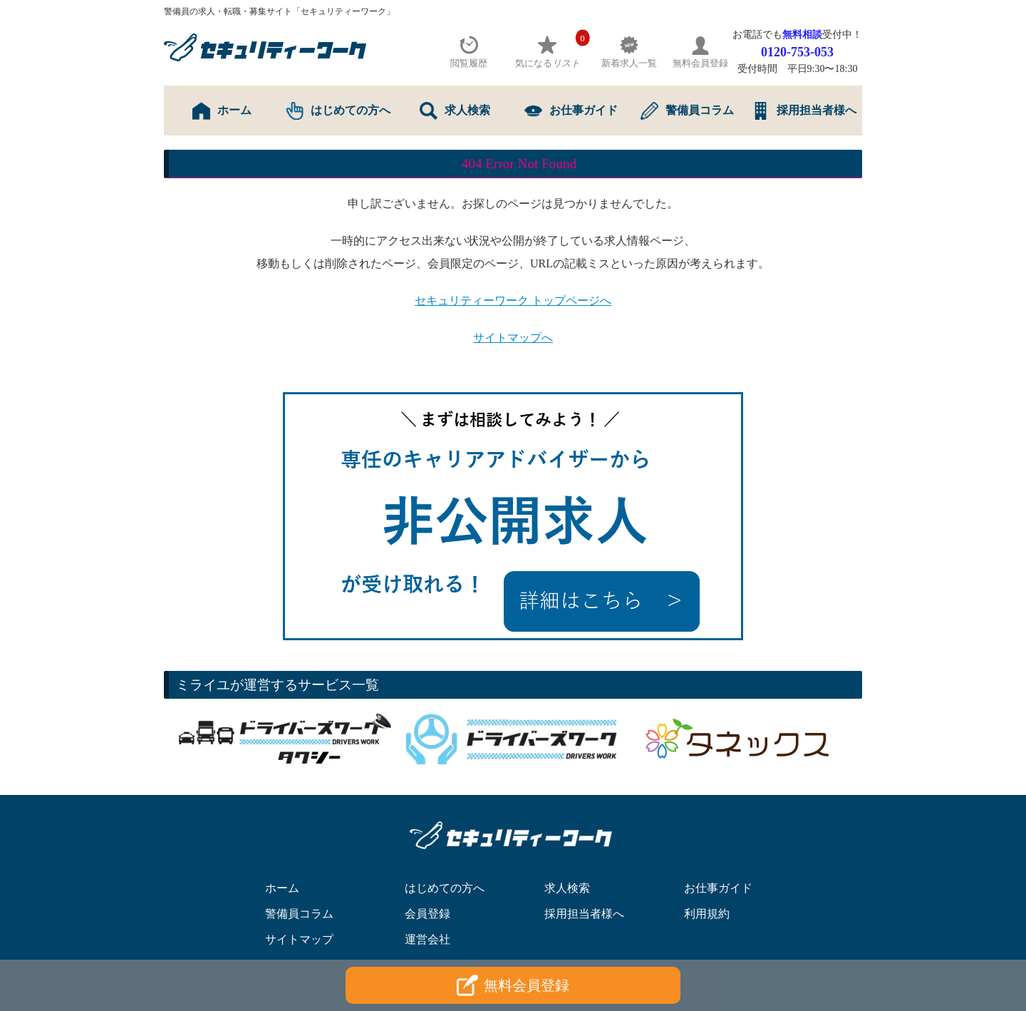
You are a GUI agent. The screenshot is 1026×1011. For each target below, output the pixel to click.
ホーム (222, 111)
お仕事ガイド (571, 111)
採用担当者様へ (804, 111)
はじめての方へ (338, 111)
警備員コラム (687, 111)
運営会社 (427, 939)
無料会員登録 (513, 985)
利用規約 (707, 914)
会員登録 (427, 914)
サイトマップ (299, 939)
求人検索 (455, 111)
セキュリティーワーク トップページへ (513, 300)
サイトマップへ (513, 338)
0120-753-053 (797, 52)
